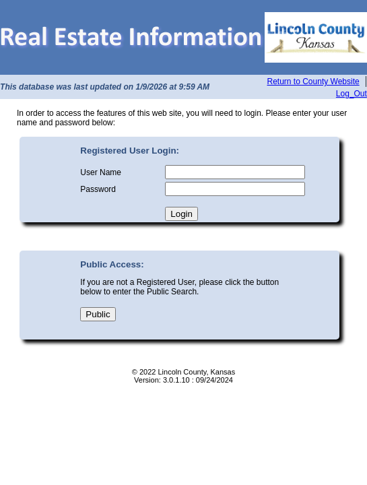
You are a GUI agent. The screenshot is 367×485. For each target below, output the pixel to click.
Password (98, 189)
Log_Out (351, 93)
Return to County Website (313, 81)
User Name (100, 172)
